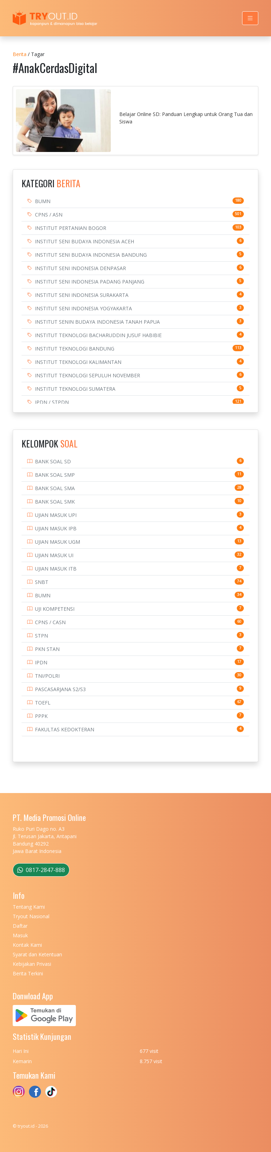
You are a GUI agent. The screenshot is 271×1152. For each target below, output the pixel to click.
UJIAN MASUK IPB (56, 528)
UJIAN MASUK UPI (56, 515)
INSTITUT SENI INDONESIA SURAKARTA (81, 295)
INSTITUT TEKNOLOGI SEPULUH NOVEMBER (87, 375)
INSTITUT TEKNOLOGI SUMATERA (75, 388)
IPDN (41, 662)
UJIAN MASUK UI (54, 555)
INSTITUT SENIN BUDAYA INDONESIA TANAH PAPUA (97, 321)
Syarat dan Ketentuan (37, 954)
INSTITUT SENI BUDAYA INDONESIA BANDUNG (91, 254)
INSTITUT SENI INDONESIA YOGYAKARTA (83, 308)
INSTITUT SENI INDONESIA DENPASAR (80, 268)
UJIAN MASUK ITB (56, 568)
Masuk (20, 935)
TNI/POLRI (47, 675)
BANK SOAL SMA (55, 488)
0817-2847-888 (41, 870)
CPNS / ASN (48, 214)
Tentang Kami (29, 906)
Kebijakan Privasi (32, 964)
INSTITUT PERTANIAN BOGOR (70, 228)
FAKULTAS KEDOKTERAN (64, 729)
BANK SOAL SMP (55, 474)
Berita (19, 54)
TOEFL (42, 702)
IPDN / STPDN (52, 402)
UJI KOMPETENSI (54, 608)
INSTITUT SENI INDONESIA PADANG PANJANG (89, 281)
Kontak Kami (27, 944)
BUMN (42, 201)
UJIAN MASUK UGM (57, 541)
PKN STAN (47, 649)
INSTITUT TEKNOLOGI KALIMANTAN (78, 362)
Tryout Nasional (31, 916)
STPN (41, 635)
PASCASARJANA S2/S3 (60, 689)
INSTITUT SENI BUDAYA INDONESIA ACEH (84, 241)
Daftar (20, 925)
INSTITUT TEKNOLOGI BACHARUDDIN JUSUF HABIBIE (98, 335)
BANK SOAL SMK (55, 501)
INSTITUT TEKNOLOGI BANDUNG (74, 348)
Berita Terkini (28, 973)
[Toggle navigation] (250, 18)
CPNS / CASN (50, 622)
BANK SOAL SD (53, 461)
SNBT (41, 582)
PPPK (41, 716)
